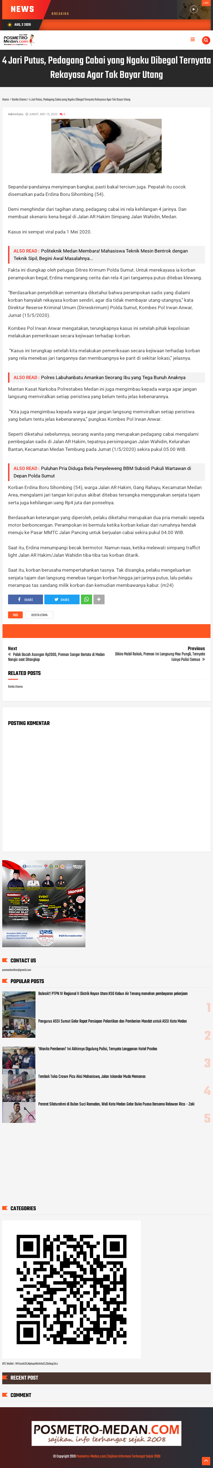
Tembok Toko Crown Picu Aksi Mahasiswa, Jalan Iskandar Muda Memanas (92, 1076)
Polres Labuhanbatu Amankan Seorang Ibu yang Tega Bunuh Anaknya (113, 377)
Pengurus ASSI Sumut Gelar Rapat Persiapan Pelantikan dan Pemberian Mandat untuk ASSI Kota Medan (112, 1021)
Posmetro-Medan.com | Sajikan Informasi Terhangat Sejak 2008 (118, 1456)
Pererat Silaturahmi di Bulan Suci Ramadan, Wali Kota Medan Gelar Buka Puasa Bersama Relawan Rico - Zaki (116, 1104)
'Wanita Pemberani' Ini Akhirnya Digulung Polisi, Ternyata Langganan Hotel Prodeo (97, 1049)
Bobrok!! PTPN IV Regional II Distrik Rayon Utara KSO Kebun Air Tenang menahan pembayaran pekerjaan (113, 993)
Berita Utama (39, 615)
